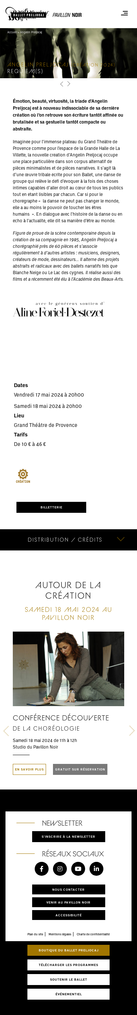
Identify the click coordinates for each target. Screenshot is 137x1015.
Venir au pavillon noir (68, 902)
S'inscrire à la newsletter (68, 836)
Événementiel (69, 994)
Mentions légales (60, 934)
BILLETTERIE (51, 507)
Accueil (12, 32)
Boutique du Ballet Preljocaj (69, 950)
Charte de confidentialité (93, 934)
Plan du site (35, 934)
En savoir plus (29, 769)
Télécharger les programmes (68, 965)
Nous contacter (68, 889)
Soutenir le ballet (68, 979)
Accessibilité (69, 915)
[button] (62, 84)
